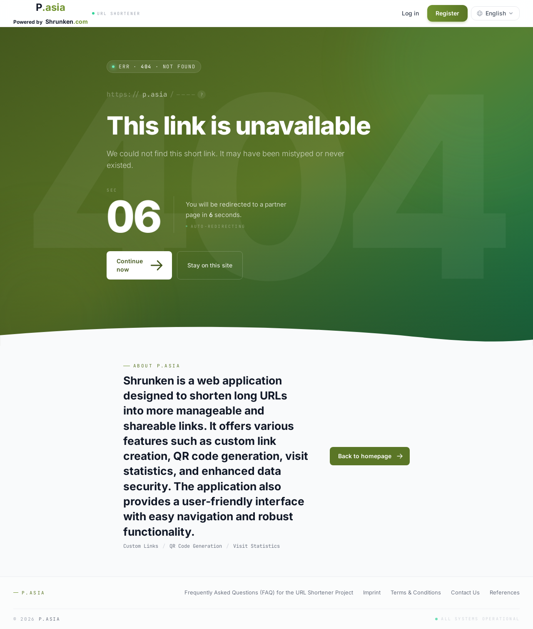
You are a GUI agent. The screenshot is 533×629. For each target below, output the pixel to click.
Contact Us (465, 592)
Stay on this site (209, 265)
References (505, 592)
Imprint (372, 592)
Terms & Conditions (416, 592)
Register (447, 13)
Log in (410, 13)
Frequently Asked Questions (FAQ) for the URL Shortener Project (268, 592)
